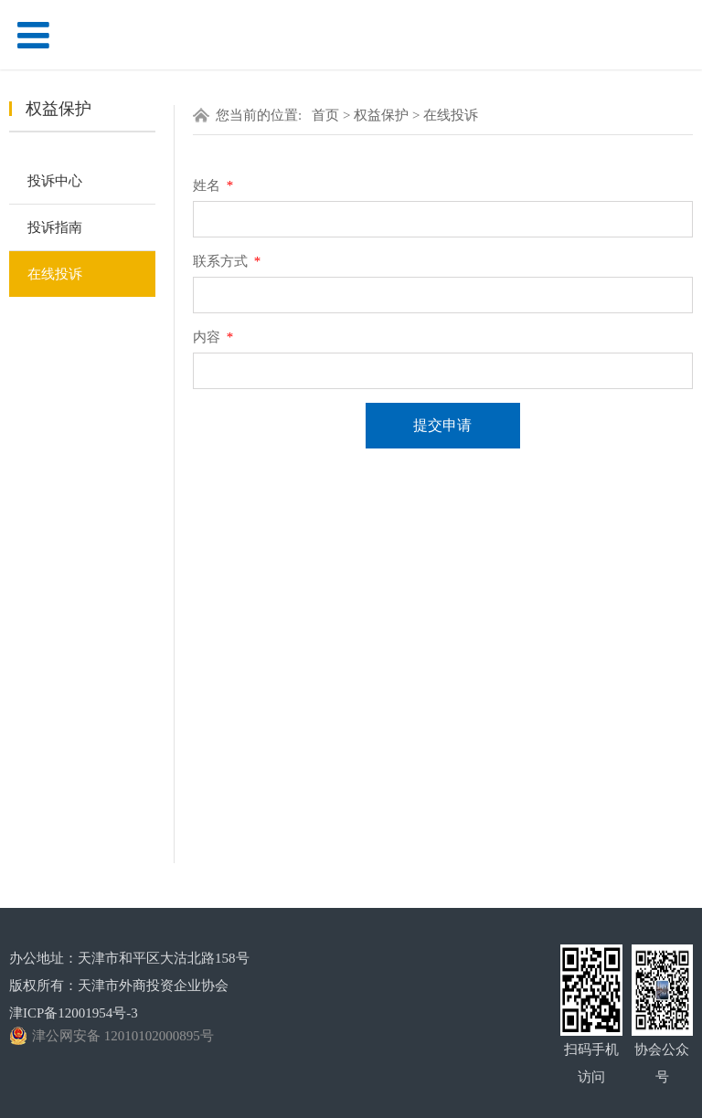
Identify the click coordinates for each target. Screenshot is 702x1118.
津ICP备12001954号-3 (73, 1013)
